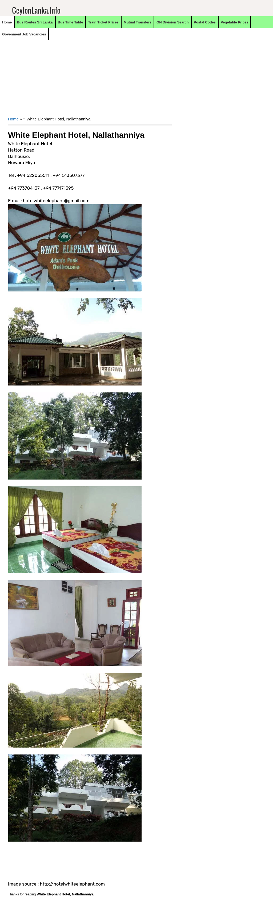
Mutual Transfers (137, 22)
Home (7, 22)
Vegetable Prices (234, 22)
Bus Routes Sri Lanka (35, 22)
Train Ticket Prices (103, 22)
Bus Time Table (70, 22)
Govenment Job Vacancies (24, 34)
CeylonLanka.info (36, 10)
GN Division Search (172, 22)
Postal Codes (205, 22)
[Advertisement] (90, 77)
